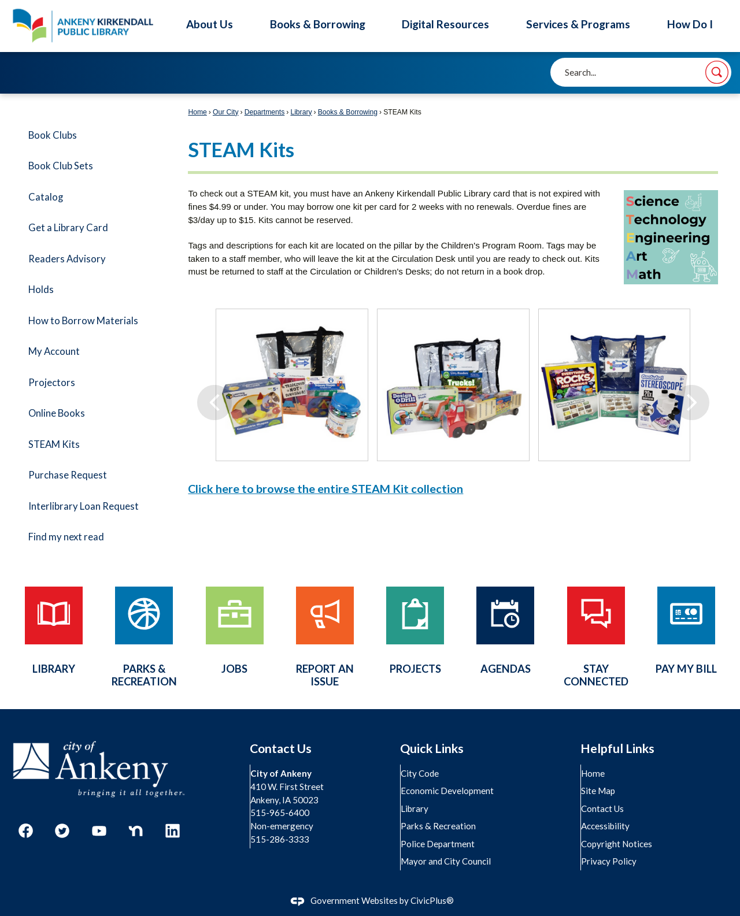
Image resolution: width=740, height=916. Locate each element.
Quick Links (432, 748)
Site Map (599, 790)
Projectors (51, 382)
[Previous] (214, 385)
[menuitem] (92, 135)
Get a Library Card (68, 227)
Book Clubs (52, 135)
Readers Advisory (67, 259)
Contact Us (603, 808)
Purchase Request (67, 475)
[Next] (691, 385)
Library (301, 112)
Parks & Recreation (438, 826)
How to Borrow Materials (83, 321)
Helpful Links (617, 748)
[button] (716, 72)
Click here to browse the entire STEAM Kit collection (325, 488)
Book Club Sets (60, 166)
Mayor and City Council (446, 861)
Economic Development (447, 790)
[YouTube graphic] (99, 831)
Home (197, 112)
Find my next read (66, 537)
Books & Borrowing (348, 112)
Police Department (438, 844)
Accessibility (606, 826)
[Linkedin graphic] (172, 831)
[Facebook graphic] (25, 831)
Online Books (56, 413)
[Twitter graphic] (62, 831)
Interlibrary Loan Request (83, 506)
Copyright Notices (617, 844)
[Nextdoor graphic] (135, 831)
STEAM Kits (54, 444)
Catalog (45, 197)
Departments (265, 112)
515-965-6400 (280, 812)
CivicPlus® (432, 900)
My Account (54, 351)
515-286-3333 (280, 839)
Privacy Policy (609, 861)
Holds (41, 289)
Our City (226, 112)
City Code (420, 773)
